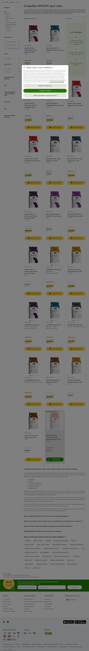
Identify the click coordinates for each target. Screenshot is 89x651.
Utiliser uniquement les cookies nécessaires (45, 95)
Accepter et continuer (45, 90)
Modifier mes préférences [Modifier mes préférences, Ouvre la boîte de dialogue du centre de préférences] (45, 86)
